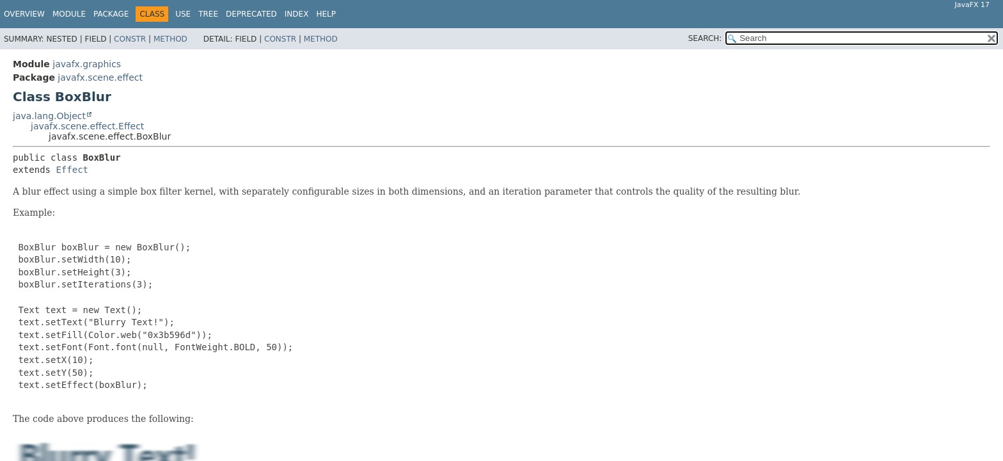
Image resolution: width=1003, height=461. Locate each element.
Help (326, 14)
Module (69, 14)
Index (297, 14)
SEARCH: (705, 38)
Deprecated (251, 14)
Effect (72, 170)
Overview (24, 14)
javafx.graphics (86, 64)
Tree (208, 14)
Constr (130, 39)
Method (170, 39)
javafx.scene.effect (100, 77)
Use (183, 14)
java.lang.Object (49, 116)
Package (111, 14)
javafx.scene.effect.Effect (87, 126)
